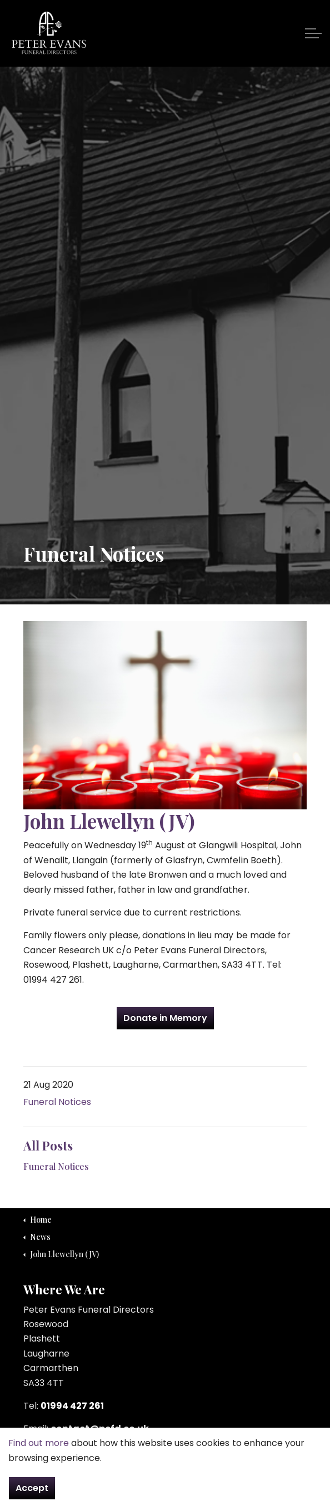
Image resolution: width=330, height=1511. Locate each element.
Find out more (38, 1443)
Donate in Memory (165, 1018)
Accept (32, 1488)
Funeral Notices (57, 1101)
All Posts (48, 1145)
